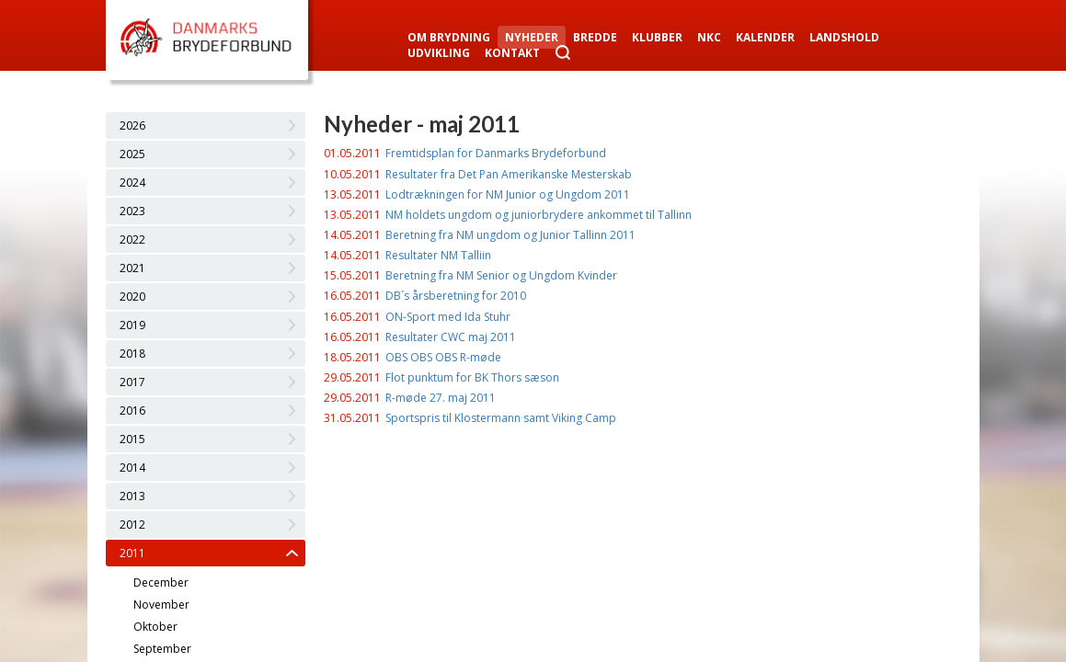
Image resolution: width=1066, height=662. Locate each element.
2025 (132, 154)
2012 (132, 524)
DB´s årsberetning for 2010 (455, 295)
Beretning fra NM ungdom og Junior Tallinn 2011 (510, 235)
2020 (132, 296)
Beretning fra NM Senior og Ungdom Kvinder (501, 275)
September (162, 648)
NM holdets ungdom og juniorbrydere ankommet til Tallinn (538, 215)
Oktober (155, 626)
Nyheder (531, 37)
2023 (132, 211)
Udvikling (438, 53)
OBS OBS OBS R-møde (443, 357)
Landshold (844, 37)
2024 (132, 182)
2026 (132, 125)
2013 (132, 496)
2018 (132, 353)
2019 (132, 325)
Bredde (595, 37)
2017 (132, 382)
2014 (132, 467)
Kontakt (512, 53)
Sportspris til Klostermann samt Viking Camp (500, 418)
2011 (132, 553)
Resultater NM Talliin (438, 255)
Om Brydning (448, 37)
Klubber (657, 37)
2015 (132, 439)
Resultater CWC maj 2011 (450, 337)
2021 (132, 268)
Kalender (765, 37)
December (161, 582)
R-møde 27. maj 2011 (440, 397)
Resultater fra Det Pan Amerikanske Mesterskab (508, 174)
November (161, 604)
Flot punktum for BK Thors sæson (472, 377)
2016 (132, 410)
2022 (132, 239)
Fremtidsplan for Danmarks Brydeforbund (495, 153)
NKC (709, 37)
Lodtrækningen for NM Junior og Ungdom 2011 (507, 194)
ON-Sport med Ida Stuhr (447, 317)
